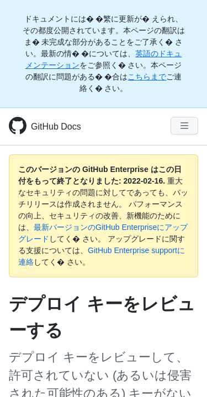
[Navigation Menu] (184, 126)
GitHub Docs (56, 126)
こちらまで (147, 76)
